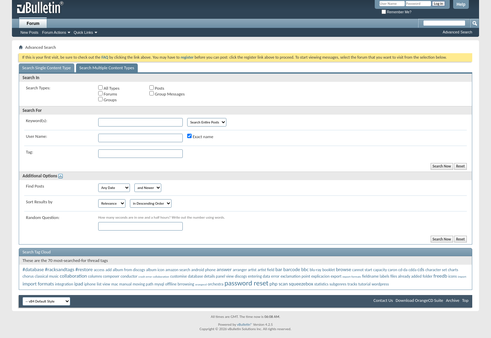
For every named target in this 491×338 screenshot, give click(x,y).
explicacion (320, 276)
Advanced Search (457, 32)
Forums (107, 94)
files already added (406, 276)
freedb (440, 276)
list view (103, 284)
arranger (240, 269)
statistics (321, 284)
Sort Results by (39, 201)
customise (178, 276)
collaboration (73, 276)
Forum (33, 23)
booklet (328, 269)
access (99, 269)
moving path (143, 284)
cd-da (402, 269)
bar (278, 269)
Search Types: (38, 87)
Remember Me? (396, 12)
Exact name (200, 136)
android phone (203, 269)
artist (252, 269)
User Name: (36, 136)
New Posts (29, 32)
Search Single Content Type (46, 67)
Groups (107, 99)
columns (95, 276)
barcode (291, 269)
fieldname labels (375, 276)
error (275, 276)
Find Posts (35, 186)
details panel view (219, 276)
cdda (412, 269)
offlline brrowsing (179, 284)
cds (420, 269)
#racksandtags (59, 269)
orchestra (215, 284)
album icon (155, 269)
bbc (305, 269)
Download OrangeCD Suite (419, 300)
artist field (265, 269)
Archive (452, 300)
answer (224, 269)
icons (452, 276)
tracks (352, 284)
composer (111, 276)
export (336, 276)
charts (453, 269)
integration (64, 284)
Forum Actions (54, 32)
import (462, 276)
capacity (380, 269)
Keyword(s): (36, 120)
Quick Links (83, 32)
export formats (351, 276)
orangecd (201, 284)
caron (392, 269)
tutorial (364, 284)
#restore (84, 269)
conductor (128, 276)
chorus (28, 276)
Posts (156, 88)
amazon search (177, 269)
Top (465, 300)
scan (283, 284)
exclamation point (295, 276)
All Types (108, 88)
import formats (38, 284)
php (273, 284)
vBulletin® (244, 324)
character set (436, 269)
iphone (90, 284)
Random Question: (43, 217)
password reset (246, 283)
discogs (241, 276)
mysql (159, 284)
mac (114, 284)
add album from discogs (125, 269)
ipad (78, 284)
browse (343, 269)
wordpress (380, 284)
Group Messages (166, 94)
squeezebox (301, 284)
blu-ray (315, 269)
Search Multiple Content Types (106, 67)
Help (461, 4)
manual (125, 284)
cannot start (362, 269)
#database (33, 269)
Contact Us (383, 300)
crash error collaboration (153, 276)
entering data (259, 276)
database (195, 276)
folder (427, 276)
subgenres (337, 284)
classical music (47, 276)
